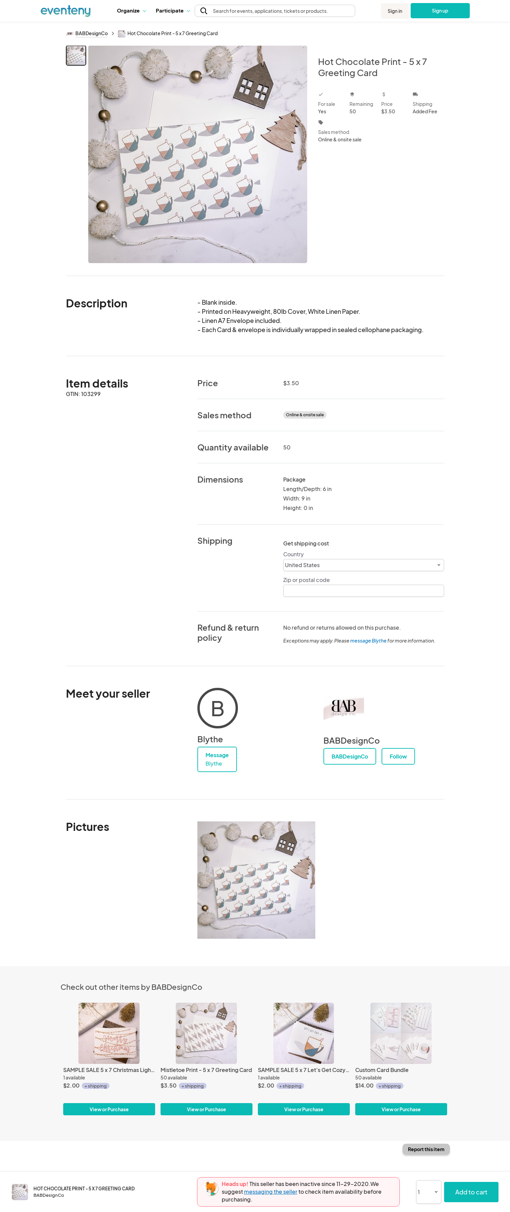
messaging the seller (270, 1191)
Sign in (395, 11)
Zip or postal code (306, 579)
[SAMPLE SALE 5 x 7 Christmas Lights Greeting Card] (109, 1033)
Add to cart (471, 1192)
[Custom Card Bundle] (401, 1033)
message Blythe (368, 640)
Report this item (426, 1149)
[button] (131, 10)
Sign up (440, 10)
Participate (173, 10)
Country (293, 554)
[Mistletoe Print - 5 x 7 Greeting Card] (206, 1033)
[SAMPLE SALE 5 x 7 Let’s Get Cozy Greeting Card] (304, 1033)
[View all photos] (198, 155)
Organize (131, 10)
